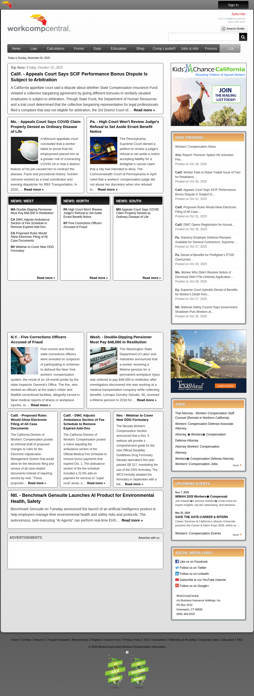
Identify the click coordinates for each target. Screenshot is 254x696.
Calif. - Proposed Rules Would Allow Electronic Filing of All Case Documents (29, 422)
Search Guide (233, 28)
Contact (26, 639)
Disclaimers (159, 639)
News (16, 48)
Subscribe (238, 14)
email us (231, 18)
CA (230, 48)
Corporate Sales (209, 639)
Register (96, 639)
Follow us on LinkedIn (194, 573)
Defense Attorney (187, 440)
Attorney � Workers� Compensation (200, 434)
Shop (140, 48)
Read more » (46, 278)
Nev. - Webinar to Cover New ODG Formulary (135, 418)
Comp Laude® (164, 48)
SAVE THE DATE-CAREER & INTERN (201, 517)
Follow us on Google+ (194, 585)
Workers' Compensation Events (198, 533)
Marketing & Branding (183, 639)
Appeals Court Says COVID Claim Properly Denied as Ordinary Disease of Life (137, 213)
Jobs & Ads (190, 48)
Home (15, 639)
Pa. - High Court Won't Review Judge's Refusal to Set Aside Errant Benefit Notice (124, 126)
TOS (146, 639)
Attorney (181, 452)
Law (34, 48)
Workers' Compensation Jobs (196, 464)
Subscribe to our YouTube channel (203, 579)
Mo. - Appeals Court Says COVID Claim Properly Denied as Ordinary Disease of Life (46, 126)
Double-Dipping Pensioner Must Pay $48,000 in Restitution (32, 211)
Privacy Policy (132, 639)
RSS (240, 639)
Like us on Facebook (194, 561)
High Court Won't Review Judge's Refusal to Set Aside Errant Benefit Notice (83, 213)
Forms (79, 48)
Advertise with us (148, 537)
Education (118, 48)
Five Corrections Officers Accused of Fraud (83, 224)
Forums (211, 48)
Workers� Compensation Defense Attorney (204, 458)
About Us (39, 639)
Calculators (55, 48)
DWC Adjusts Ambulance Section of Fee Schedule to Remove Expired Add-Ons (30, 223)
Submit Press (112, 639)
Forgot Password (58, 639)
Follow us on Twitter (193, 567)
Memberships (80, 639)
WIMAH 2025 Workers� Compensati (201, 496)
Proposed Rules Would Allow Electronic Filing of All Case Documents (29, 236)
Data (97, 48)
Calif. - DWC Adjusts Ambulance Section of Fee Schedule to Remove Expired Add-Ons (84, 422)
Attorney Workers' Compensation (197, 446)
